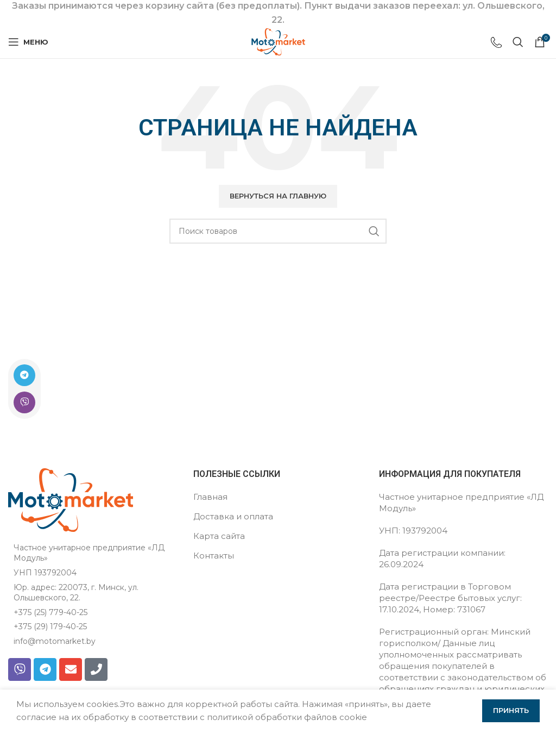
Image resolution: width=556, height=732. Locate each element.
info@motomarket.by (55, 641)
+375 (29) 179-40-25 (50, 626)
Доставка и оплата (233, 516)
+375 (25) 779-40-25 (50, 612)
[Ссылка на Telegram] (24, 375)
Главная (210, 497)
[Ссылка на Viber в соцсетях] (24, 402)
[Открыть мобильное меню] (28, 42)
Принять (511, 710)
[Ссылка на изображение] (70, 499)
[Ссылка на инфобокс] (496, 44)
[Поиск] (518, 42)
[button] (278, 196)
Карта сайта (219, 536)
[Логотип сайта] (278, 41)
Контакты (213, 555)
